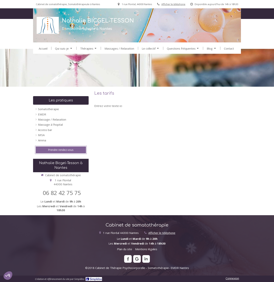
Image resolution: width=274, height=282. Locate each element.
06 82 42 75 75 (62, 193)
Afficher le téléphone (173, 4)
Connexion (232, 278)
